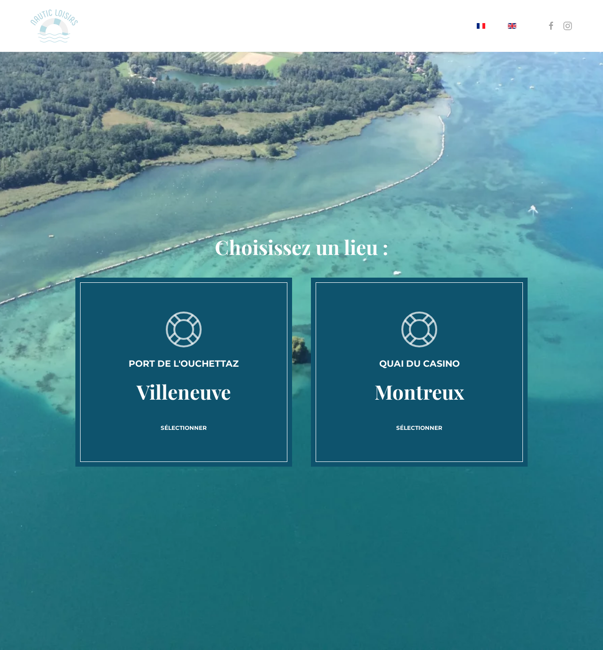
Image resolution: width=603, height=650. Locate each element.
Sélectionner (184, 427)
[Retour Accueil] (54, 26)
